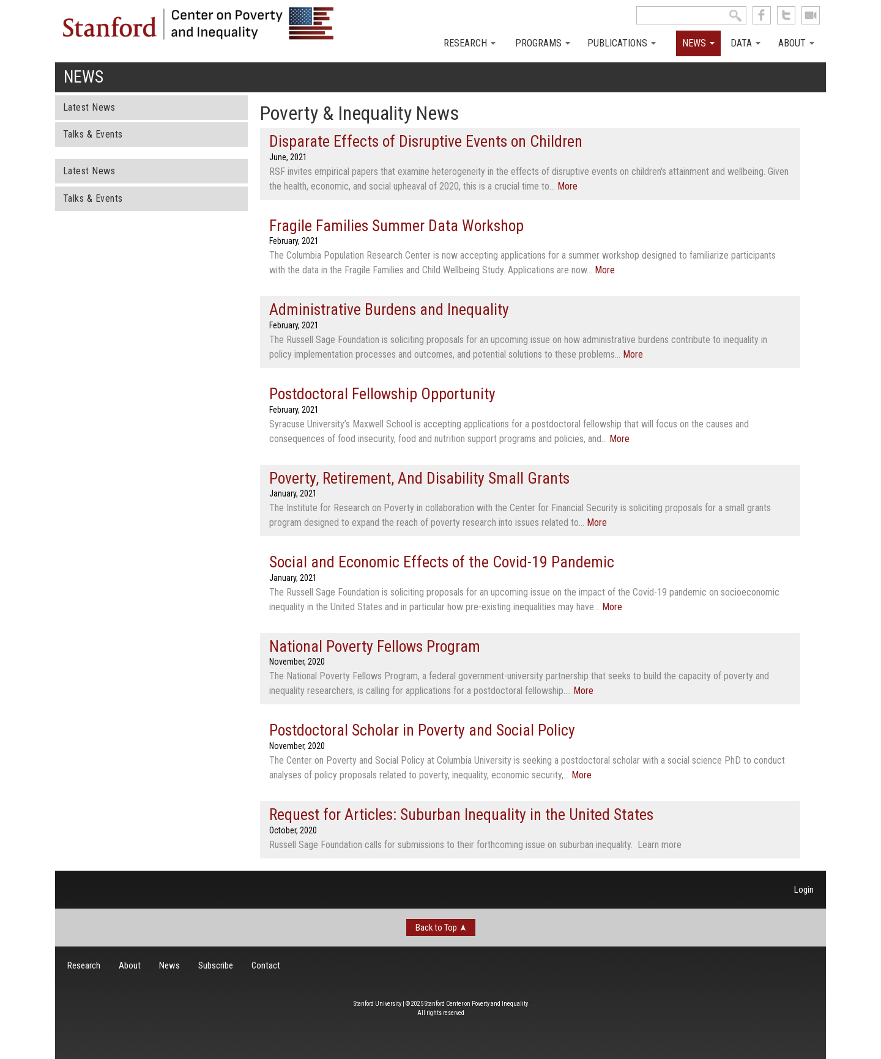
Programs (542, 43)
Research (470, 43)
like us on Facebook (762, 15)
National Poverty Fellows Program (374, 646)
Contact (265, 965)
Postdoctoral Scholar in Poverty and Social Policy (422, 730)
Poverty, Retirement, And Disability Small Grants (419, 478)
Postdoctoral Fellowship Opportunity (382, 394)
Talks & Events (93, 134)
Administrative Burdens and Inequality (389, 309)
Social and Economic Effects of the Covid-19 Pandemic (441, 562)
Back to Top (436, 927)
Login (804, 889)
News (698, 43)
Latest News (89, 107)
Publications (621, 43)
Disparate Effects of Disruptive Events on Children (425, 141)
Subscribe (215, 965)
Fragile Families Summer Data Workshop (396, 225)
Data (745, 43)
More (567, 186)
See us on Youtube (810, 15)
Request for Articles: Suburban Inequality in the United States (461, 814)
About (796, 43)
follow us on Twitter (786, 15)
